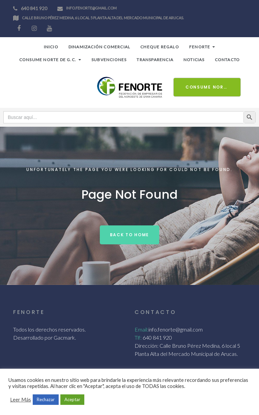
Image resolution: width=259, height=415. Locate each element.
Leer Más (20, 399)
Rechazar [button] (46, 399)
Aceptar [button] (72, 399)
